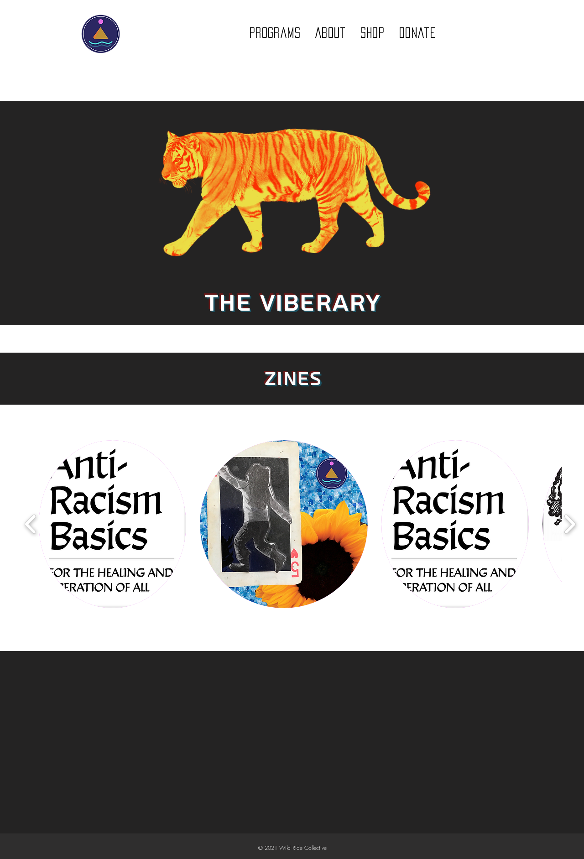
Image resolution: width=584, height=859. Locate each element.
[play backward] (31, 524)
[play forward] (569, 524)
